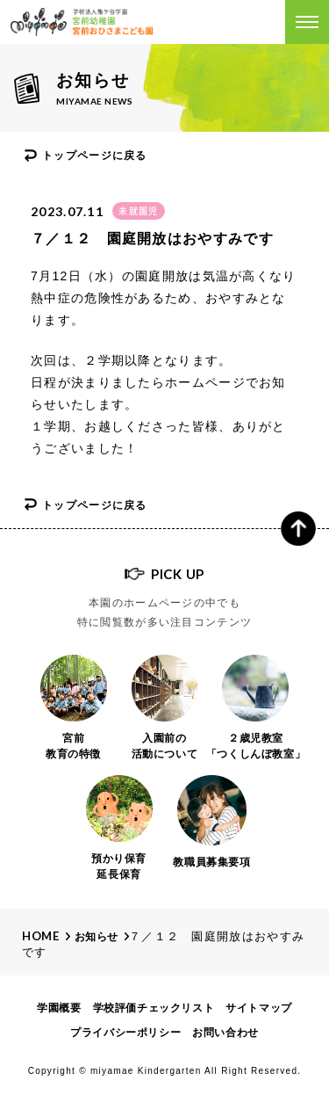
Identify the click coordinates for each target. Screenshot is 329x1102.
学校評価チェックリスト (154, 1008)
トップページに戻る (94, 155)
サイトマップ (258, 1008)
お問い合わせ (225, 1032)
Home (41, 936)
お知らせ (96, 937)
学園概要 (59, 1008)
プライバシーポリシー (125, 1032)
